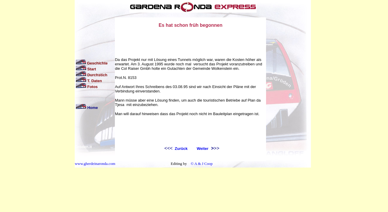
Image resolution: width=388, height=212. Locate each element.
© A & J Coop (201, 163)
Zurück (181, 148)
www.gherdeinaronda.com (95, 163)
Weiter (202, 148)
